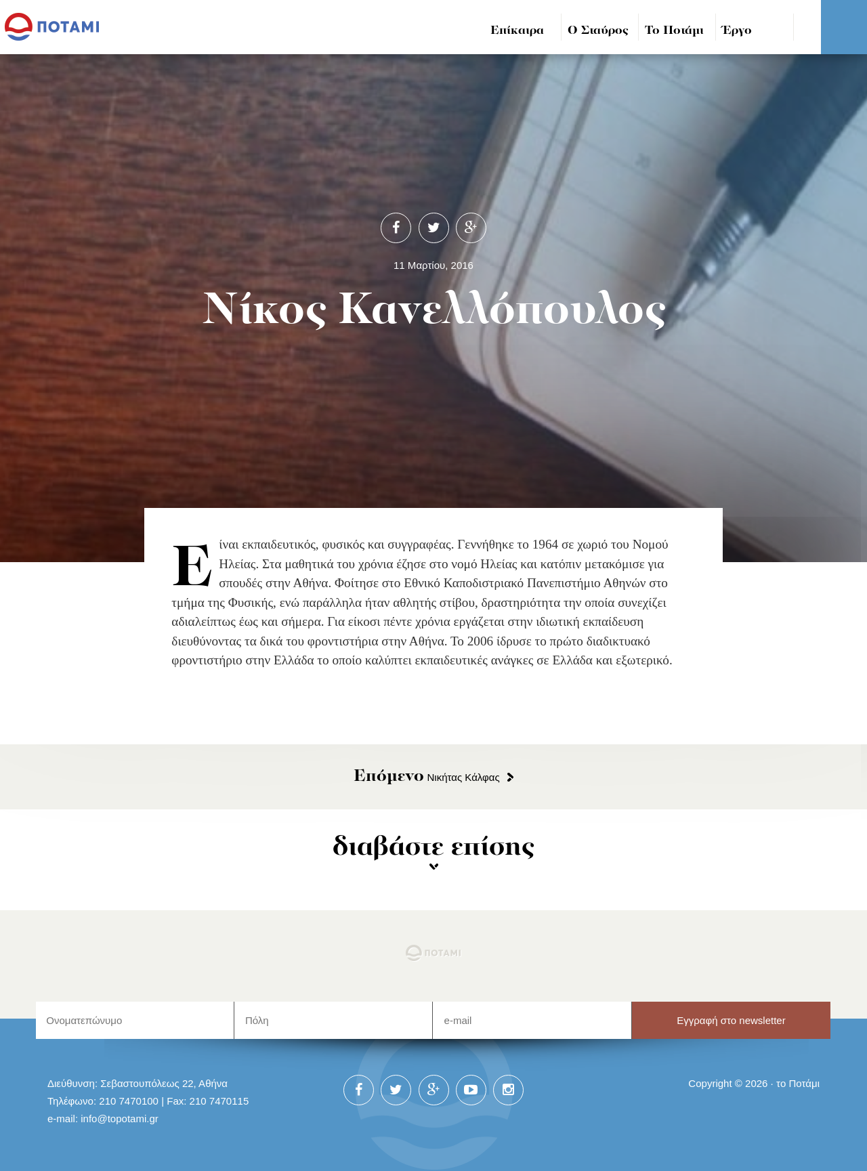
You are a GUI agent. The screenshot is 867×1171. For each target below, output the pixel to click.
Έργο (737, 30)
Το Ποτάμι (674, 30)
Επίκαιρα (517, 30)
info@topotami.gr (119, 1118)
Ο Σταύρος (598, 30)
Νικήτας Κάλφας (426, 777)
